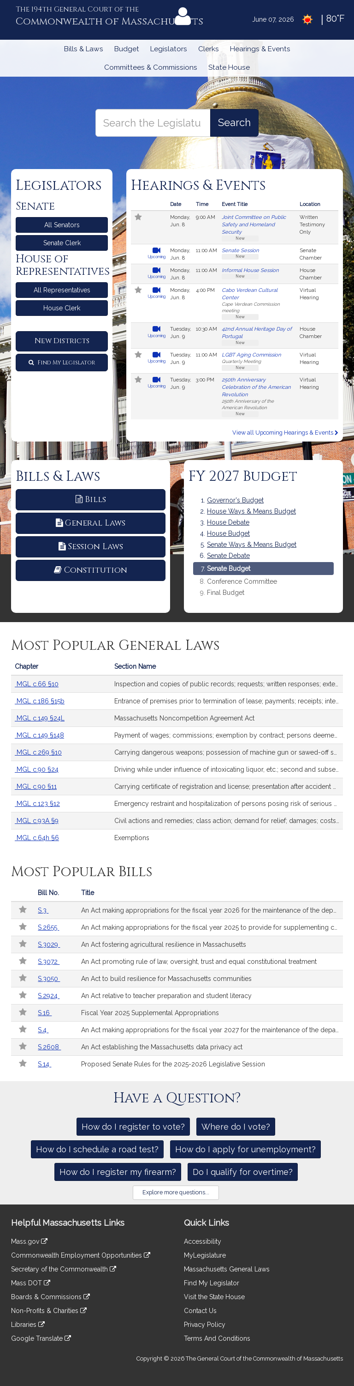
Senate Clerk (62, 243)
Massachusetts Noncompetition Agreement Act (184, 718)
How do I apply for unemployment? (245, 1149)
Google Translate (41, 1338)
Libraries (28, 1324)
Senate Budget (228, 568)
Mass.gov (29, 1241)
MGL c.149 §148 (39, 735)
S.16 (45, 1013)
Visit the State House (214, 1297)
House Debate (228, 522)
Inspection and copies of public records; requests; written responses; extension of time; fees (228, 684)
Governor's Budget (235, 500)
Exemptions (131, 837)
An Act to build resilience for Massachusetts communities (166, 978)
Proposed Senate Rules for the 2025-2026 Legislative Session (173, 1064)
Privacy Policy (204, 1324)
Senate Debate (228, 555)
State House (229, 67)
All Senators (62, 225)
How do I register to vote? (133, 1127)
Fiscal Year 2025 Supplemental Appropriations (150, 1013)
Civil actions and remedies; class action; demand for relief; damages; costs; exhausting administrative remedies (228, 820)
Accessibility (202, 1241)
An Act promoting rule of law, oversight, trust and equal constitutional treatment (199, 961)
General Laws (90, 523)
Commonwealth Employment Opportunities (80, 1255)
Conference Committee (242, 581)
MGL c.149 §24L (40, 718)
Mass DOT (30, 1283)
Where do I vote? (235, 1127)
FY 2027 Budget (243, 476)
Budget (126, 49)
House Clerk (61, 308)
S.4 (43, 1030)
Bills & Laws (83, 49)
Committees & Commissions (150, 67)
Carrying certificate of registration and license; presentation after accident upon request (228, 786)
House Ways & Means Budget (251, 511)
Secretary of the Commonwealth (63, 1269)
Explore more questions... (175, 1192)
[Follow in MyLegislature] (138, 218)
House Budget (228, 533)
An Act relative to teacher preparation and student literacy (166, 995)
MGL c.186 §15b (40, 701)
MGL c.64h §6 (37, 837)
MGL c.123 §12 (37, 803)
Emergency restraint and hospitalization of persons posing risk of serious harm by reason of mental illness (228, 803)
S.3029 (49, 944)
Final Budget (225, 592)
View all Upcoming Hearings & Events (285, 432)
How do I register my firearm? (117, 1172)
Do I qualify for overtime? (243, 1172)
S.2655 (48, 927)
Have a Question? (177, 1098)
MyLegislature (205, 1255)
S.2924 (48, 995)
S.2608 (49, 1047)
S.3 (43, 910)
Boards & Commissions (50, 1297)
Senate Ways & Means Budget (251, 544)
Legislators (168, 49)
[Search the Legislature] (234, 123)
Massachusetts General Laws (227, 1269)
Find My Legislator (62, 362)
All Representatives (62, 290)
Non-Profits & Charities (49, 1310)
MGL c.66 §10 (37, 684)
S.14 (44, 1064)
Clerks (208, 49)
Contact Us (200, 1310)
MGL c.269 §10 (38, 752)
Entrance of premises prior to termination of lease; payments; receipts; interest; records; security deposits (228, 701)
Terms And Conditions (217, 1338)
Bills (91, 499)
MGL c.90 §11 (36, 786)
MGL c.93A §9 (37, 820)
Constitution (90, 570)
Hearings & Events (260, 49)
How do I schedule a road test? (97, 1149)
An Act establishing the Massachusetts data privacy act (161, 1047)
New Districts (62, 341)
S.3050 (49, 978)
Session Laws (91, 546)
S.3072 (48, 961)
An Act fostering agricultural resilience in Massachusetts (163, 944)
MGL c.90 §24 (37, 769)
